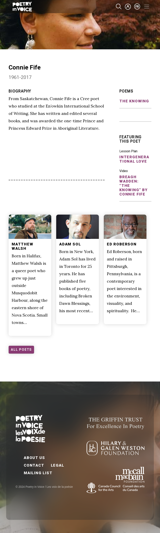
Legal (57, 465)
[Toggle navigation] (146, 6)
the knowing (134, 101)
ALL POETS (21, 349)
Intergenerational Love (134, 159)
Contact (34, 465)
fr (137, 6)
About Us (34, 458)
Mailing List (38, 473)
